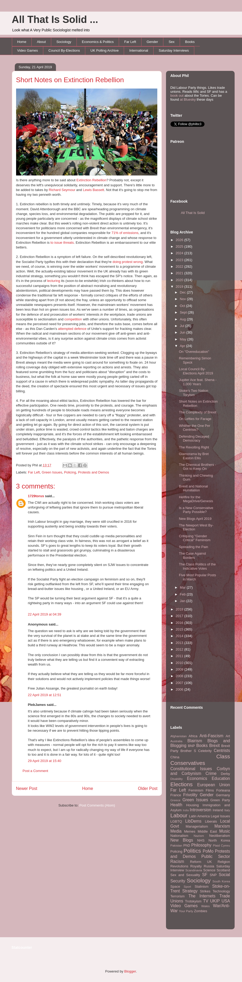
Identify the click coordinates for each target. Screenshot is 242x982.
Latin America (199, 816)
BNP (191, 746)
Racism (177, 861)
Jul (182, 326)
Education (221, 778)
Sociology (63, 42)
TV (205, 901)
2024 (180, 253)
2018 (180, 609)
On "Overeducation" (194, 352)
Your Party (186, 911)
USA (225, 901)
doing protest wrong (127, 262)
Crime (211, 773)
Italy (227, 810)
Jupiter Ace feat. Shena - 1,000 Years (197, 382)
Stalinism (201, 886)
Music (224, 831)
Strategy (189, 891)
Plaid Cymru (221, 845)
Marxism (222, 826)
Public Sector (215, 856)
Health (176, 805)
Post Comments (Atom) (97, 805)
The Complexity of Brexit (197, 412)
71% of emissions (125, 233)
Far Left (130, 42)
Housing (192, 805)
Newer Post (26, 788)
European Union (213, 785)
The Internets (201, 896)
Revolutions (179, 866)
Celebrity (205, 751)
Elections (181, 784)
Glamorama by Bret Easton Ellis (194, 456)
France (175, 795)
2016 (180, 623)
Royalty (196, 866)
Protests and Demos (93, 472)
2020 (180, 280)
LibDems (193, 821)
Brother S (188, 751)
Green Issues (52, 472)
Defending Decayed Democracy (194, 438)
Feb (183, 594)
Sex (171, 42)
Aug (183, 319)
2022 (180, 266)
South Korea (221, 881)
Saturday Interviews (174, 50)
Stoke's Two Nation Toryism (193, 393)
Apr (183, 346)
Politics (192, 851)
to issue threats (62, 243)
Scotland (223, 870)
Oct (183, 306)
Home (21, 42)
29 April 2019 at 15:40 (44, 761)
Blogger (130, 971)
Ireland (218, 810)
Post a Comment (35, 771)
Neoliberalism (219, 836)
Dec (183, 292)
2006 (180, 689)
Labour (179, 815)
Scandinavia (193, 870)
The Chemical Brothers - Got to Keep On (197, 467)
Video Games (27, 50)
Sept (184, 312)
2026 (180, 240)
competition (73, 319)
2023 (180, 260)
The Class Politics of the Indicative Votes (197, 566)
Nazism (199, 835)
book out (177, 95)
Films (210, 790)
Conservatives (187, 763)
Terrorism (177, 896)
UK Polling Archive (105, 50)
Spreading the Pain (193, 547)
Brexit (214, 745)
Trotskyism (193, 901)
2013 (180, 643)
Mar (183, 587)
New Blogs (181, 840)
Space (175, 886)
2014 (180, 636)
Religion (224, 862)
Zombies (200, 911)
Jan (183, 601)
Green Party (220, 800)
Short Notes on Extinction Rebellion (70, 80)
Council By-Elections (64, 50)
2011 (180, 656)
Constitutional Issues (191, 768)
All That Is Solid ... (55, 19)
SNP (213, 875)
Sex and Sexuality (185, 875)
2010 (180, 663)
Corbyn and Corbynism (200, 771)
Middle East (207, 831)
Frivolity (190, 795)
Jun (183, 332)
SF (204, 874)
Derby (225, 774)
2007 (180, 683)
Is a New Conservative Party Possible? (196, 510)
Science (209, 870)
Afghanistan (178, 736)
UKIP (215, 901)
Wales (205, 906)
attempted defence (72, 329)
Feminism (195, 790)
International (138, 50)
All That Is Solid (193, 213)
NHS (200, 840)
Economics (197, 778)
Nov (183, 299)
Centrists (222, 750)
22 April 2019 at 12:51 (44, 695)
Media (176, 831)
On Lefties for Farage (195, 419)
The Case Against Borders (192, 555)
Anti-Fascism (211, 736)
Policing (70, 472)
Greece (175, 800)
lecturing (53, 281)
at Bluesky (188, 99)
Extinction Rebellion (92, 180)
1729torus (36, 496)
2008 (180, 676)
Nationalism (179, 836)
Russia (209, 866)
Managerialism (197, 826)
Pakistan (176, 845)
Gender (152, 42)
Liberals (211, 821)
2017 (180, 616)
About (41, 42)
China (174, 757)
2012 (180, 649)
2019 (180, 287)
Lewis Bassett (93, 190)
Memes (189, 831)
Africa (193, 736)
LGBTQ (176, 821)
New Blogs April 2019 (195, 519)
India (186, 810)
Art (228, 736)
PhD (186, 845)
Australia (176, 741)
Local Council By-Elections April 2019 (196, 371)
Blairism (194, 741)
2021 (180, 273)
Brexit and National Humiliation (193, 488)
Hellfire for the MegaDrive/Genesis (196, 499)
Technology (221, 891)
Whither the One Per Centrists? (194, 428)
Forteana (223, 790)
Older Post (148, 788)
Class (223, 756)
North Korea (219, 840)
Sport (187, 886)
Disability (176, 778)
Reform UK (201, 862)
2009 (180, 669)
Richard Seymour (62, 190)
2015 (180, 629)
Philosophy (201, 845)
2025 (180, 246)
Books (189, 42)
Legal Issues (220, 816)
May (183, 339)
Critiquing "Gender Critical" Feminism (194, 538)
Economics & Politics (98, 42)
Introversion (200, 810)
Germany (223, 795)
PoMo (208, 851)
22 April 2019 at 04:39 (44, 614)
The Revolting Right (194, 447)
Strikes (205, 891)
